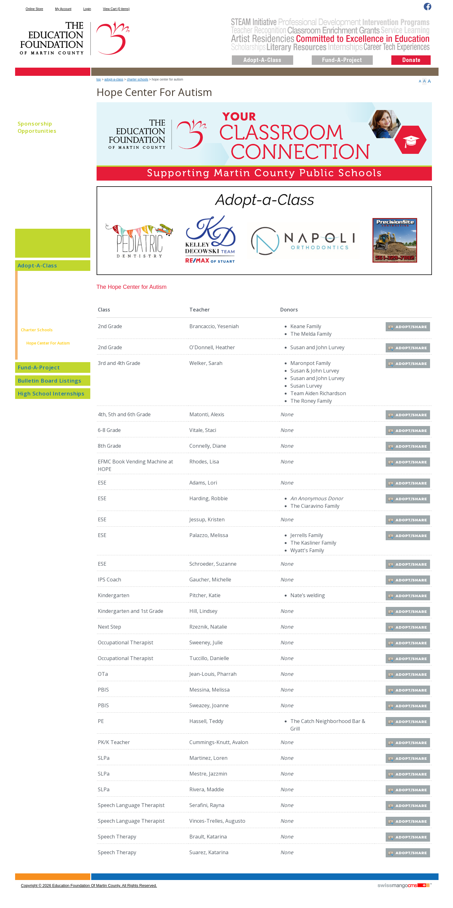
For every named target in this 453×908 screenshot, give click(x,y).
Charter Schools (137, 79)
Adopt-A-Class (113, 79)
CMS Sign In (19, 874)
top (99, 79)
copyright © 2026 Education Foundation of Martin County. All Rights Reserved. (89, 885)
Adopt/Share (409, 326)
